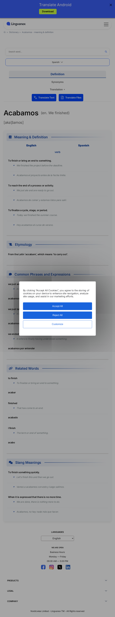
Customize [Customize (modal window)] (57, 324)
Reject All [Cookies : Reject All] (58, 315)
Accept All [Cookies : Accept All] (57, 306)
